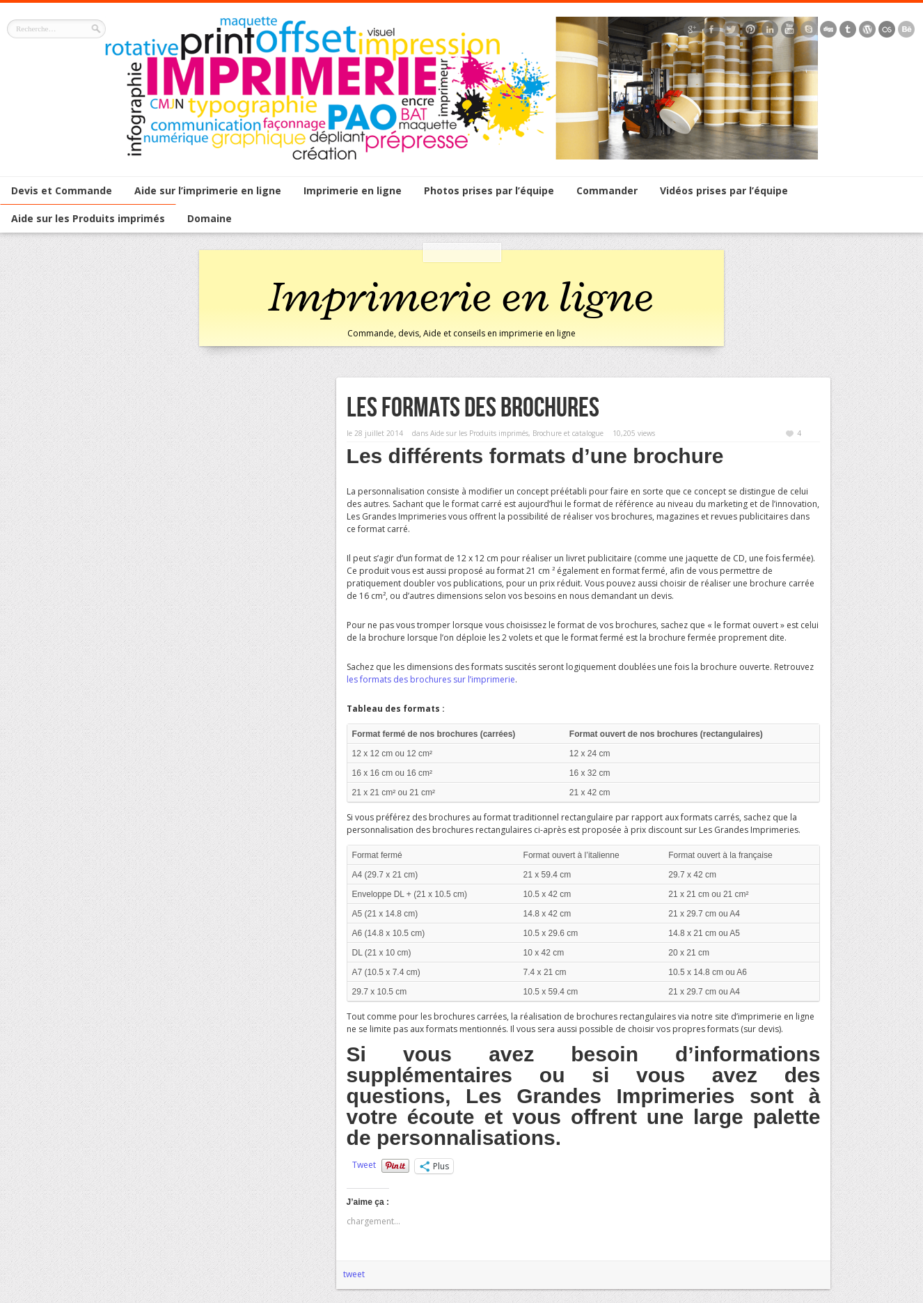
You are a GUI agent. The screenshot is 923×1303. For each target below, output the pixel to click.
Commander (607, 190)
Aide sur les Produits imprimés (88, 218)
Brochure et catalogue (568, 433)
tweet (354, 1274)
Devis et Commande (61, 190)
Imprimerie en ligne (352, 190)
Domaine (209, 218)
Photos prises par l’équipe (489, 190)
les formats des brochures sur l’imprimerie (431, 679)
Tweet (364, 1165)
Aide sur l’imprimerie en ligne (207, 190)
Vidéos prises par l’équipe (724, 190)
